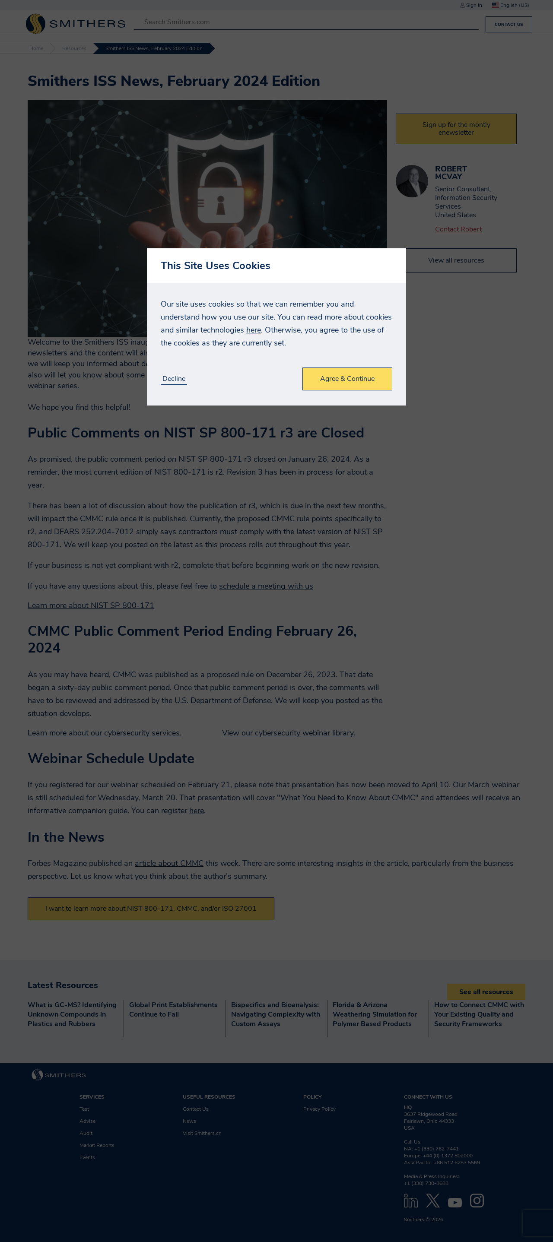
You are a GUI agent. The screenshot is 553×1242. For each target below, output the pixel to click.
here (253, 330)
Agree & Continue (347, 378)
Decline (173, 378)
